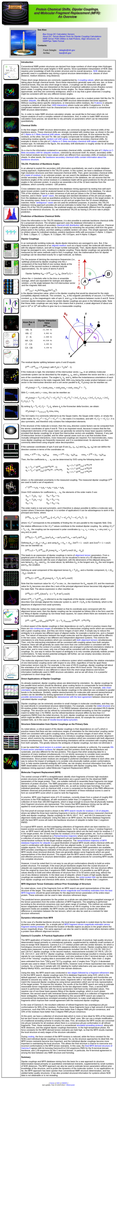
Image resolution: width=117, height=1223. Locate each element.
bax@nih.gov (65, 53)
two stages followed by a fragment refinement (88, 973)
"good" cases (48, 196)
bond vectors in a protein (50, 747)
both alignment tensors (87, 640)
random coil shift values (57, 139)
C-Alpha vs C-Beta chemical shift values (42, 134)
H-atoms (98, 103)
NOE (95, 71)
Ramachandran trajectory (65, 836)
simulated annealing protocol (89, 1025)
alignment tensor (83, 555)
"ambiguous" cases (44, 203)
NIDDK (64, 1083)
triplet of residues (33, 175)
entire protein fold (87, 877)
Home (52, 1083)
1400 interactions (59, 105)
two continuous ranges (40, 628)
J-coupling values (85, 80)
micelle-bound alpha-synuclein (63, 720)
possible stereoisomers (31, 697)
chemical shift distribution (68, 225)
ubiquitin (32, 101)
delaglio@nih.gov (67, 50)
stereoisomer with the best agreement (74, 697)
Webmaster (70, 1085)
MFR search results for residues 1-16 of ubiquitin (86, 811)
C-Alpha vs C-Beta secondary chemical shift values (73, 141)
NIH (58, 1083)
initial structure (103, 706)
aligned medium (59, 245)
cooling (31, 1037)
